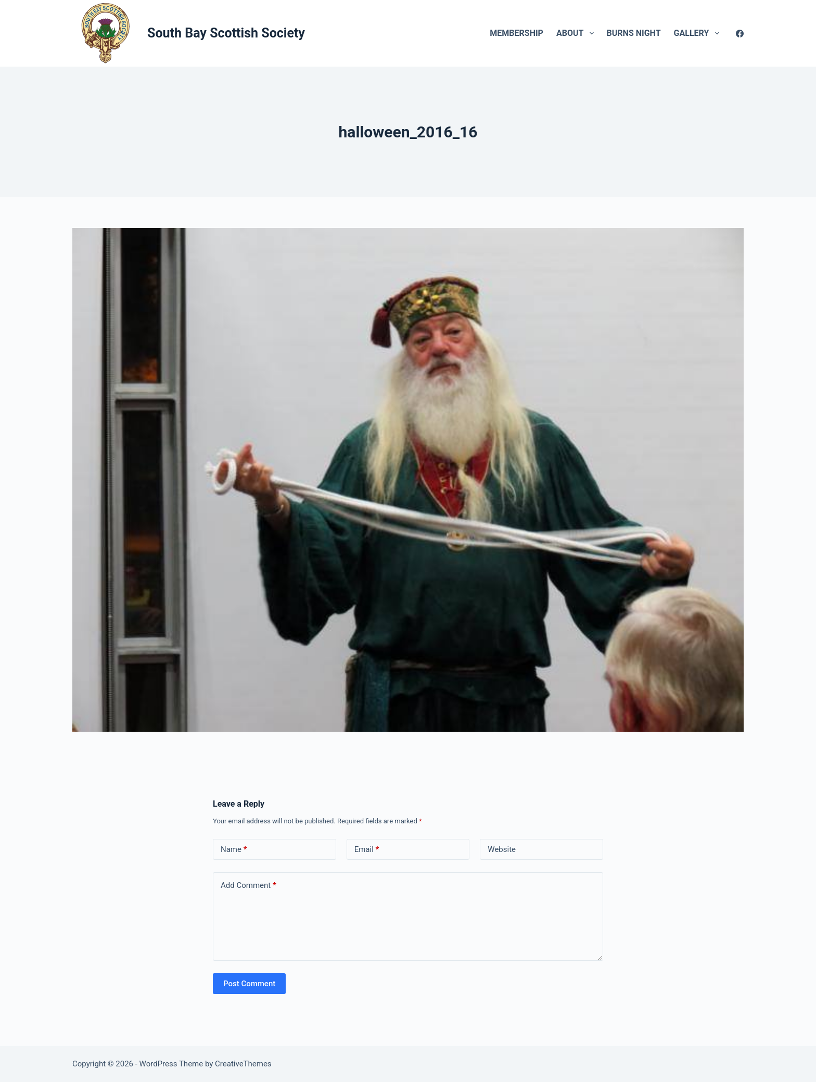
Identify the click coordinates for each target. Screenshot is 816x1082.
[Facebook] (740, 33)
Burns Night (634, 33)
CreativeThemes (243, 1063)
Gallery (698, 33)
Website (502, 849)
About (577, 33)
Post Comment (249, 983)
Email (366, 849)
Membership (516, 33)
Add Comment (248, 885)
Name (234, 849)
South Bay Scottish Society (226, 33)
